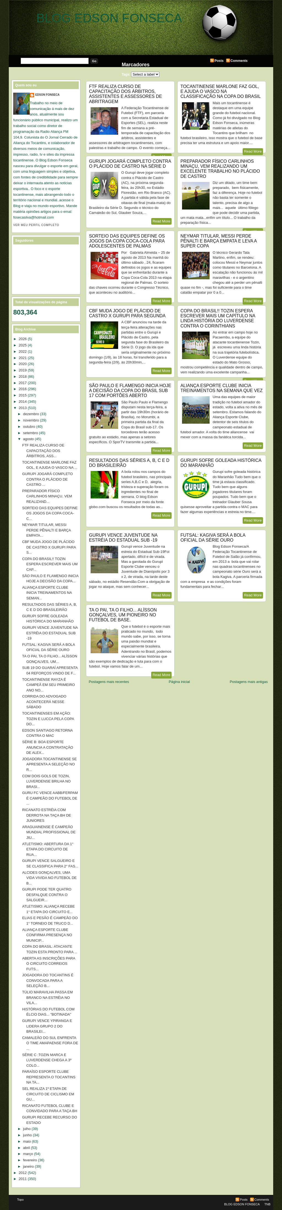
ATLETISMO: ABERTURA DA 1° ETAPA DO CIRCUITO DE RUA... (47, 849)
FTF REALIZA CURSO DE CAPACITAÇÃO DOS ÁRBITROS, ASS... (43, 450)
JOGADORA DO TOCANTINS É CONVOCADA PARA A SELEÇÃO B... (47, 980)
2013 (23, 408)
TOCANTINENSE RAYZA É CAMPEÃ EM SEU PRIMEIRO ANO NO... (48, 684)
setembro (30, 433)
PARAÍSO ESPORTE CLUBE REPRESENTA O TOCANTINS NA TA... (48, 1077)
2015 (23, 395)
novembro (31, 420)
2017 (23, 383)
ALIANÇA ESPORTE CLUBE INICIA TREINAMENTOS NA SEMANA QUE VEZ (221, 388)
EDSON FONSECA (47, 94)
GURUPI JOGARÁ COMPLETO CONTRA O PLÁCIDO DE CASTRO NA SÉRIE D (130, 164)
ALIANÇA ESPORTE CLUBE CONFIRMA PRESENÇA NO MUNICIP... (47, 935)
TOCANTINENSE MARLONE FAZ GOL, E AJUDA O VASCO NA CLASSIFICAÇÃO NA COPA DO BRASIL (220, 91)
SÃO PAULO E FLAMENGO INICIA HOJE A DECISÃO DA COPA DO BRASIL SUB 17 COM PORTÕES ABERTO (130, 390)
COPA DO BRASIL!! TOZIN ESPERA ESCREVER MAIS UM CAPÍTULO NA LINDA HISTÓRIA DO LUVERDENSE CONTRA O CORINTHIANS (217, 318)
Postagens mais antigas (249, 682)
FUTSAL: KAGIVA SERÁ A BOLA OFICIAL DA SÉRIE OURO (212, 537)
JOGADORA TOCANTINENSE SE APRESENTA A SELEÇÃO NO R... (49, 764)
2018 (23, 376)
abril (26, 1148)
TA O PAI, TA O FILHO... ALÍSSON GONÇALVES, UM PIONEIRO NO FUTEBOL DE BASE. (123, 615)
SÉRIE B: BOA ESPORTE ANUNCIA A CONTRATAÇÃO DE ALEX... (47, 747)
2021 (23, 358)
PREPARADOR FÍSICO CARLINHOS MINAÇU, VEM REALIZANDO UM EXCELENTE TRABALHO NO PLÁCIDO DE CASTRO (220, 169)
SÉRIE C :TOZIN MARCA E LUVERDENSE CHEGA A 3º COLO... (46, 1060)
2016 (23, 389)
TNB (267, 1204)
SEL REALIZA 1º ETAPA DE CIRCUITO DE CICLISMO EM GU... (48, 1094)
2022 (23, 351)
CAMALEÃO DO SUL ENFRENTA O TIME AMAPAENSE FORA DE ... (50, 1043)
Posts (219, 61)
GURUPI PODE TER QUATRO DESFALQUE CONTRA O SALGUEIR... (46, 894)
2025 (23, 345)
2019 (23, 370)
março (28, 1154)
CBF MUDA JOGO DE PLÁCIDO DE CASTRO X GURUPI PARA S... (49, 547)
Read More (253, 151)
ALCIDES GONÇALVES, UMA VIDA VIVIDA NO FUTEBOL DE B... (49, 877)
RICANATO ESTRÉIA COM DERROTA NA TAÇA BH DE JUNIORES (46, 815)
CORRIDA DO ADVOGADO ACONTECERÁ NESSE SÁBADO (44, 701)
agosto (28, 439)
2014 (23, 401)
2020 (23, 364)
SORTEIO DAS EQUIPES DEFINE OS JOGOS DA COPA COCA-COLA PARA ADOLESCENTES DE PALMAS (127, 241)
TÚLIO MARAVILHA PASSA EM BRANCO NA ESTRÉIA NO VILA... (47, 997)
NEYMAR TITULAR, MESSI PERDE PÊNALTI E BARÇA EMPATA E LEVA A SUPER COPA (218, 241)
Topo (20, 1199)
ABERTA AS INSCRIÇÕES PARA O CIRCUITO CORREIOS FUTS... (48, 963)
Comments (239, 61)
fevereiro (30, 1160)
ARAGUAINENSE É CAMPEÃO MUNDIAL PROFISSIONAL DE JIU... (48, 832)
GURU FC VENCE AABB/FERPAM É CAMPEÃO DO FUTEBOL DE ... (50, 798)
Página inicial (179, 682)
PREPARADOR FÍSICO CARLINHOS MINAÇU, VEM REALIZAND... (47, 496)
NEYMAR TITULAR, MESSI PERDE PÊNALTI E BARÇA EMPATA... (46, 530)
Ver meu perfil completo (36, 225)
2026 (23, 339)
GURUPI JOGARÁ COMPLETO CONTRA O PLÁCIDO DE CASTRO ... (47, 479)
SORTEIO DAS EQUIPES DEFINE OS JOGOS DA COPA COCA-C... (49, 513)
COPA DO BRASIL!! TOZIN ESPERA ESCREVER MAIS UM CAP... (49, 564)
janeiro (28, 1166)
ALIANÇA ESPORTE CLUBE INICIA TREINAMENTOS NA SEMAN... (47, 592)
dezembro (31, 414)
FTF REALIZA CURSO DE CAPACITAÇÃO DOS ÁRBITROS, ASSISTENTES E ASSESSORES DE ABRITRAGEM (125, 94)
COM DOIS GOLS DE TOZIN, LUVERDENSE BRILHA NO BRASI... (46, 781)
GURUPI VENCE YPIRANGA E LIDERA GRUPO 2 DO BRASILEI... (47, 1026)
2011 (23, 1179)
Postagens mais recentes (109, 682)
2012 (23, 1173)
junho (27, 1135)
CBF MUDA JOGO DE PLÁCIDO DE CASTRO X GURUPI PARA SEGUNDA (127, 313)
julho (27, 1129)
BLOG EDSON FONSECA (109, 18)
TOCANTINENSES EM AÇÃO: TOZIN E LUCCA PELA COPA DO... (48, 718)
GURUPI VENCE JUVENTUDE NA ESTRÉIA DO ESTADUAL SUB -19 (123, 537)
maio (27, 1141)
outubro (29, 427)
